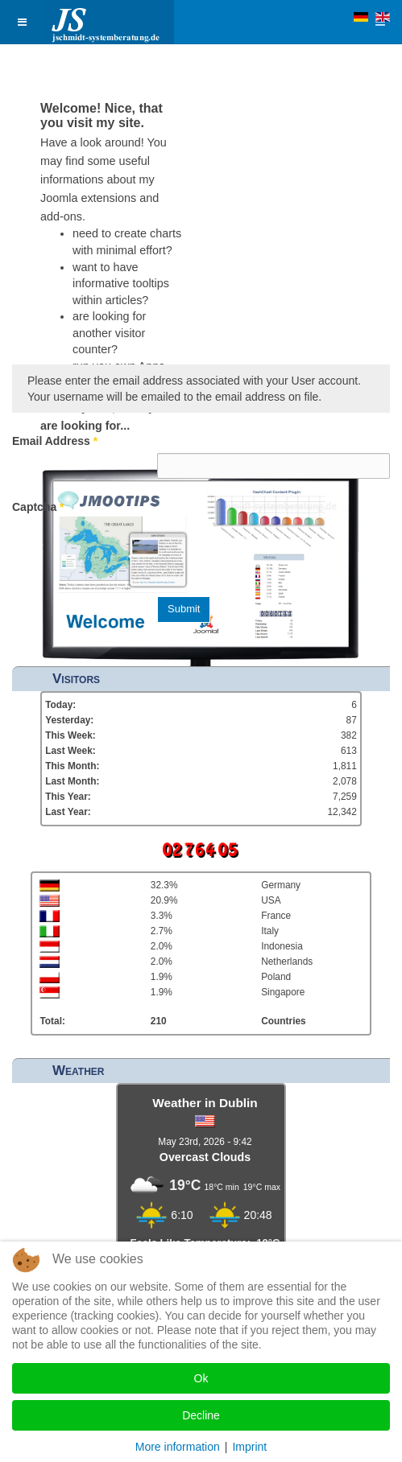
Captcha (38, 506)
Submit (184, 609)
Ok (201, 1378)
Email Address (54, 440)
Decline (201, 1415)
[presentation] (279, 550)
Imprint (249, 1446)
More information (177, 1446)
